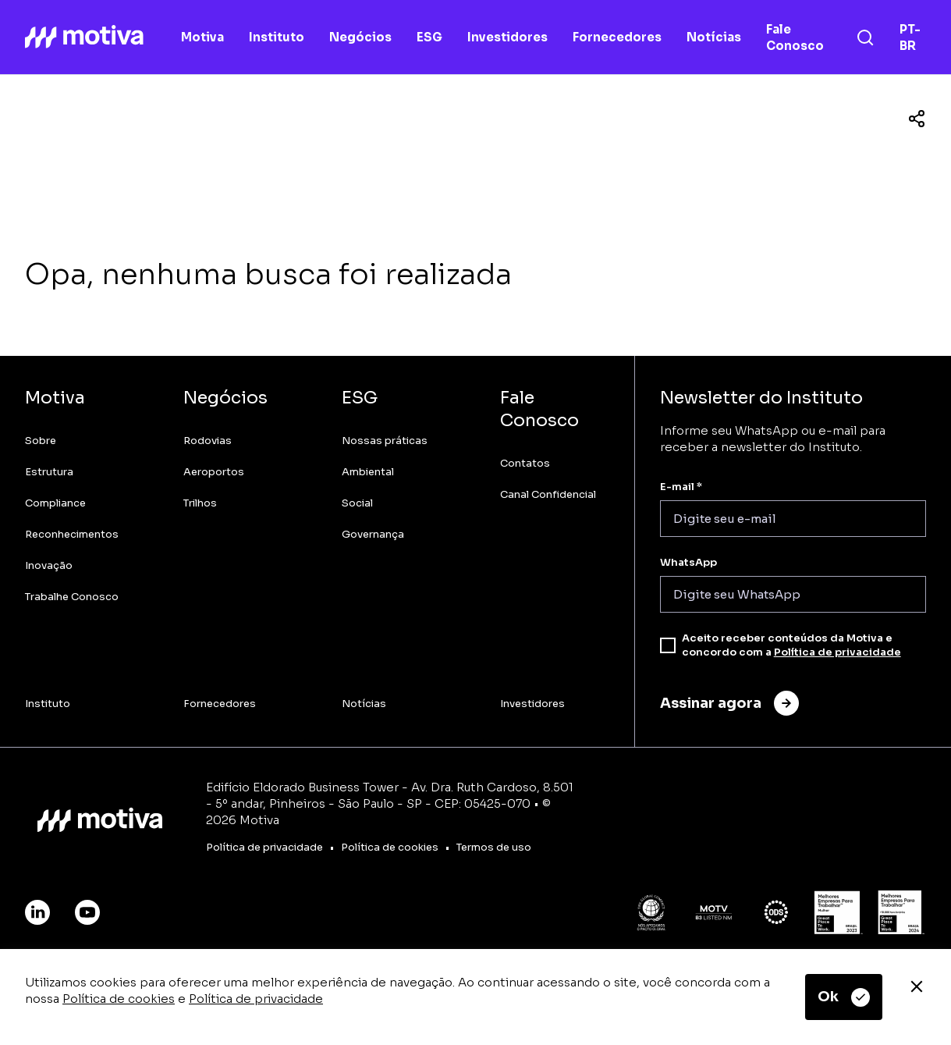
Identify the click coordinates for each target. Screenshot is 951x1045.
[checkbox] (668, 645)
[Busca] (865, 37)
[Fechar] (916, 986)
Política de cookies (118, 998)
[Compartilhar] (916, 118)
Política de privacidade (256, 998)
